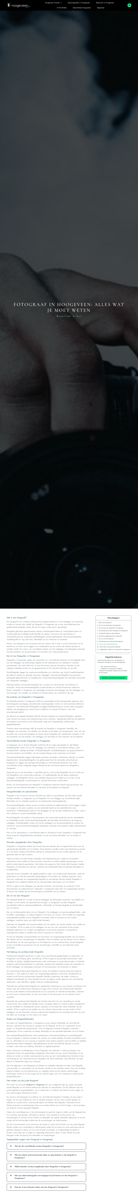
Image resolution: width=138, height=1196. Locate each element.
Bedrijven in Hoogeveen (105, 2)
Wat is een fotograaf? (105, 622)
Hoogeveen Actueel (53, 2)
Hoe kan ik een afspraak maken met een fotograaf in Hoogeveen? (42, 1187)
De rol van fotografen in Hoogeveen (110, 625)
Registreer (101, 7)
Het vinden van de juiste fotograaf (110, 647)
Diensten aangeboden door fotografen (110, 636)
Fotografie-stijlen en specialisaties (109, 633)
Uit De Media (62, 7)
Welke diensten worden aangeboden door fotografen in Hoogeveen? (43, 1166)
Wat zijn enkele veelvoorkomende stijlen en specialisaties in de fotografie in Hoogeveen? (46, 1156)
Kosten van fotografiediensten (108, 644)
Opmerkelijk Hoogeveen (82, 7)
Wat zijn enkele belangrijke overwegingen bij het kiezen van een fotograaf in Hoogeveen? (46, 1177)
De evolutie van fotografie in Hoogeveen (111, 628)
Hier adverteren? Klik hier (109, 666)
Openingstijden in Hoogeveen (79, 2)
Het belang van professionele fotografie (111, 641)
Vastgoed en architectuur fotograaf (111, 668)
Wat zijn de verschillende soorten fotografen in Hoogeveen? (39, 1146)
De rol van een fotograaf (106, 638)
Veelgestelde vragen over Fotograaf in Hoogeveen (115, 649)
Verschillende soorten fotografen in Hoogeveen (113, 630)
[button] (129, 5)
